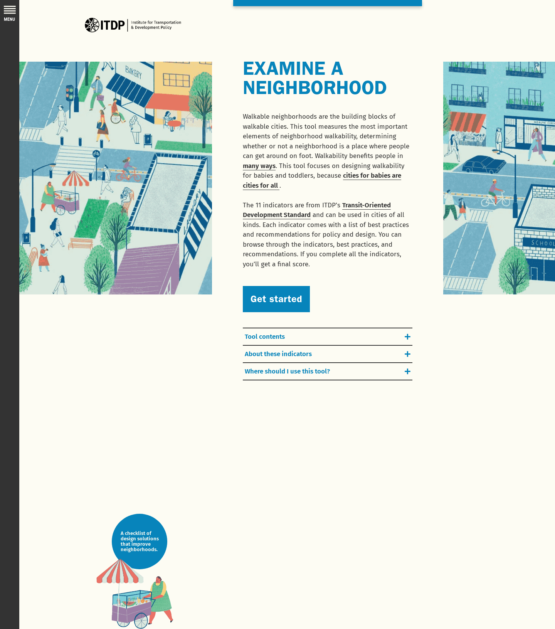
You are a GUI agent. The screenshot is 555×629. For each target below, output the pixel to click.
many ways (259, 166)
